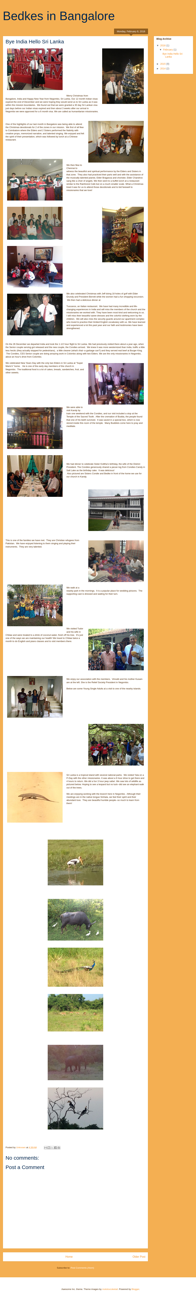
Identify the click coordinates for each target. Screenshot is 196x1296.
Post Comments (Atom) (82, 1268)
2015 (163, 63)
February (168, 49)
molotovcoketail (110, 1289)
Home (69, 1256)
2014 (163, 68)
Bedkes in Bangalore (59, 16)
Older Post (139, 1256)
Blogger (135, 1289)
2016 (163, 45)
